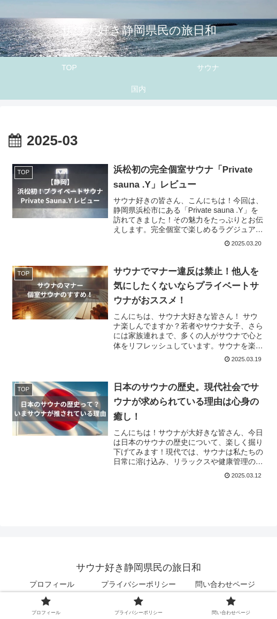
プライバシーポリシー (138, 584)
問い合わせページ (225, 584)
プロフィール (51, 584)
